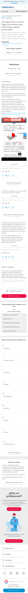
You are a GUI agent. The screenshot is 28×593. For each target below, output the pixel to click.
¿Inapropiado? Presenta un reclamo (11, 168)
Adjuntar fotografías (14, 291)
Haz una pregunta (21, 11)
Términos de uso (13, 584)
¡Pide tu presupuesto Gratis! (14, 482)
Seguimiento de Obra (10, 331)
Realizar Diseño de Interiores (11, 327)
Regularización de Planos (10, 314)
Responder (14, 164)
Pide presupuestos (14, 590)
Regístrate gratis (14, 509)
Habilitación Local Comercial (11, 323)
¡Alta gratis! (14, 3)
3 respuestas (5, 42)
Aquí (3, 474)
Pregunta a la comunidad (14, 52)
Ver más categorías (14, 452)
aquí (11, 470)
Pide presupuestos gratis (14, 541)
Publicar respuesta (14, 296)
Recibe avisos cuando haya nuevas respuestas (12, 44)
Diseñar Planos (8, 319)
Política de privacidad (14, 586)
